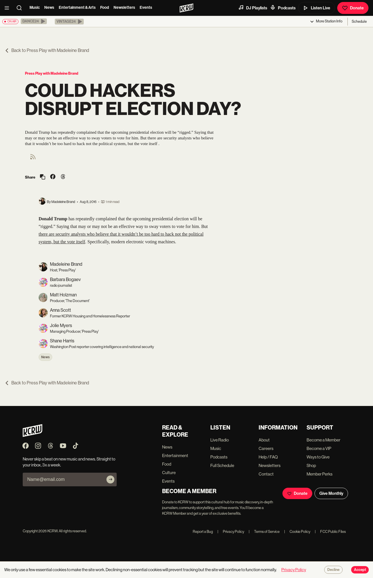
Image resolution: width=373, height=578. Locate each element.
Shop (311, 465)
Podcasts (283, 8)
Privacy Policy (230, 531)
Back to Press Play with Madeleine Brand (47, 50)
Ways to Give (318, 457)
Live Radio (219, 439)
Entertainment (175, 455)
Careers (266, 448)
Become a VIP (319, 448)
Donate (353, 8)
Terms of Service (264, 531)
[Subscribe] (110, 479)
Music (35, 7)
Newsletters (124, 7)
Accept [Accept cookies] (360, 569)
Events (146, 7)
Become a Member (323, 439)
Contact (266, 474)
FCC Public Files (330, 531)
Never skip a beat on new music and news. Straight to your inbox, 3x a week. (69, 461)
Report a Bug (203, 531)
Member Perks (319, 474)
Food (104, 7)
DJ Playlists (252, 8)
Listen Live (316, 8)
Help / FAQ (268, 457)
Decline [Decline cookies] (333, 569)
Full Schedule (222, 465)
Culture (169, 472)
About (264, 439)
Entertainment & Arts (77, 7)
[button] (34, 21)
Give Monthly (331, 493)
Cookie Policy (297, 531)
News (49, 7)
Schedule (359, 21)
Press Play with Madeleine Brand (51, 73)
